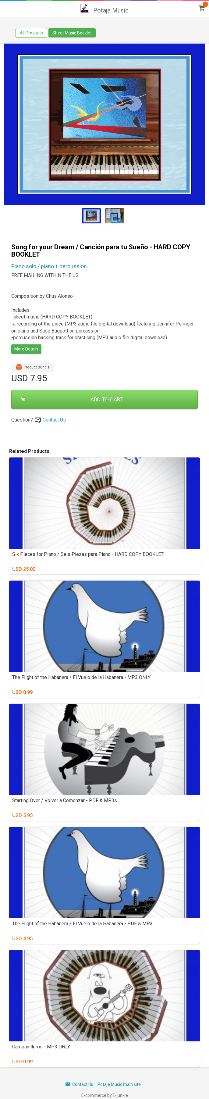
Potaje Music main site (119, 1084)
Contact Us (54, 420)
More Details (26, 349)
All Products (31, 32)
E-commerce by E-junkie (104, 1095)
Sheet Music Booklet (72, 32)
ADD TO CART (72, 399)
